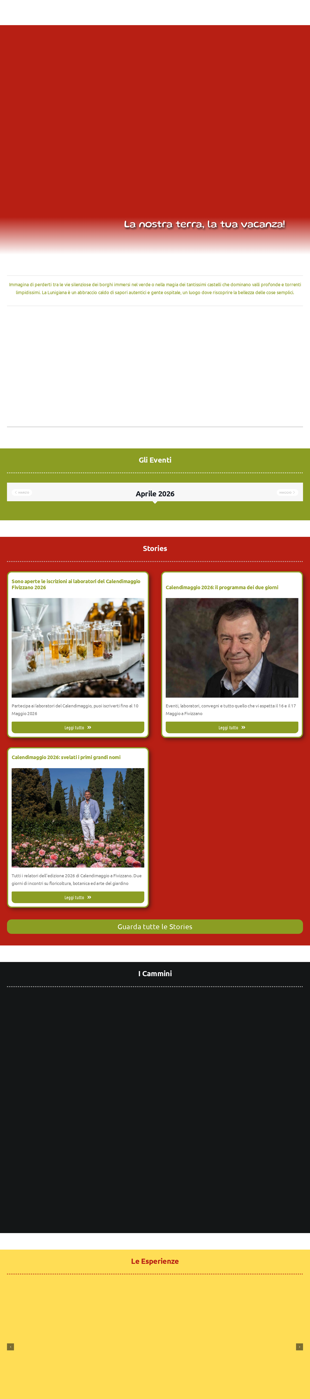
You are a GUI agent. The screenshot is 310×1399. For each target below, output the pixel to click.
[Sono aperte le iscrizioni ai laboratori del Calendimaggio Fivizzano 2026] (78, 602)
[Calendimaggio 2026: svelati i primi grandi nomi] (78, 772)
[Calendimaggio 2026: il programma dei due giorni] (232, 602)
